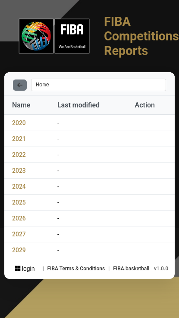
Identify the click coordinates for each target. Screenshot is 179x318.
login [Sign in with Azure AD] (25, 269)
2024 (19, 187)
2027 (19, 235)
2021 (19, 140)
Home (42, 85)
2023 (19, 171)
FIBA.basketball (131, 270)
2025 (19, 203)
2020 (19, 124)
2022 (19, 156)
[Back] (20, 85)
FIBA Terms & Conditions (76, 270)
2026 (19, 219)
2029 (19, 251)
